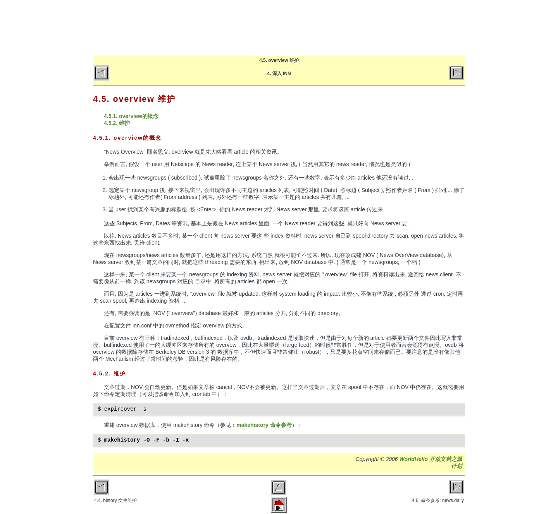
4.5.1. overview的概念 (131, 116)
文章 (359, 28)
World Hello (171, 26)
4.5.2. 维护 (117, 123)
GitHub (421, 28)
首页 (298, 28)
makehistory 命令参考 (263, 425)
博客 (329, 28)
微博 (451, 28)
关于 (390, 28)
